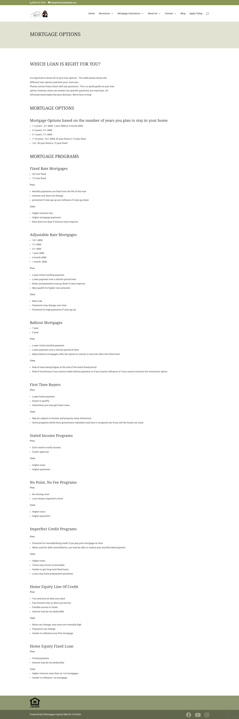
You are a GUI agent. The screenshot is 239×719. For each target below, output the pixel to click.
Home (91, 13)
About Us (152, 13)
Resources (104, 13)
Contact (169, 13)
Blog (183, 13)
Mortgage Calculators (129, 13)
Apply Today (196, 13)
